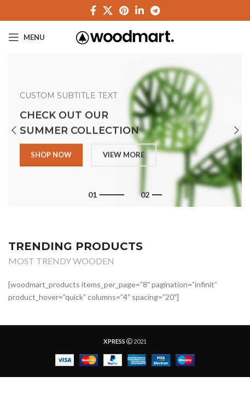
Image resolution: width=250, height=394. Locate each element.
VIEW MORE (123, 156)
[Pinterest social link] (124, 10)
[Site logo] (125, 36)
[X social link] (108, 10)
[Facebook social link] (93, 10)
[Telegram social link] (155, 10)
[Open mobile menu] (26, 37)
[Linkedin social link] (139, 10)
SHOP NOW (51, 156)
